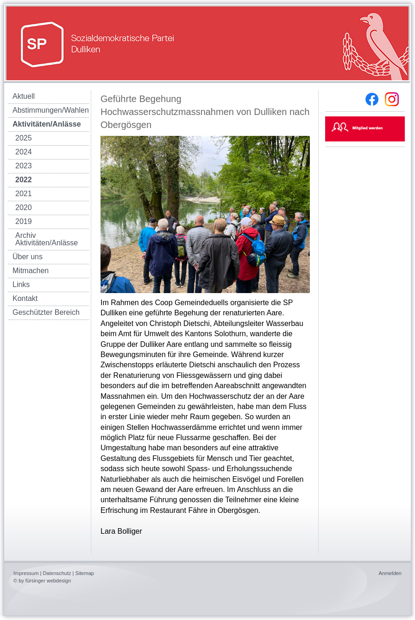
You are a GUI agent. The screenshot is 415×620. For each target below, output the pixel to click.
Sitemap (84, 573)
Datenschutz (57, 573)
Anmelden (390, 573)
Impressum (25, 573)
